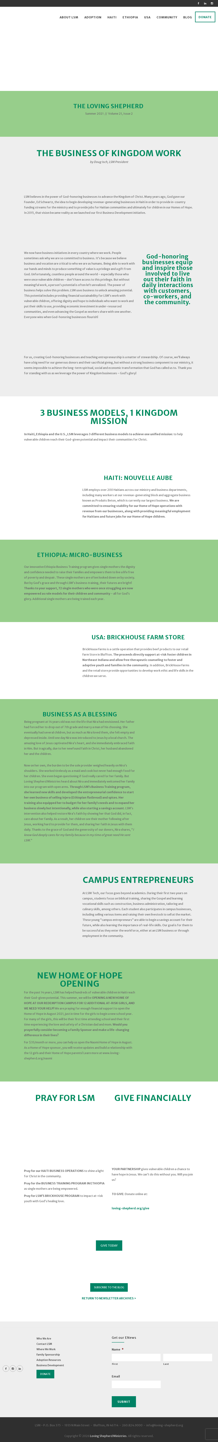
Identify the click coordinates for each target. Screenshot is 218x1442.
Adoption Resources (48, 1360)
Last (166, 1364)
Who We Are (43, 1338)
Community (167, 17)
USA (147, 17)
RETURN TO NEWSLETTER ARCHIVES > (109, 1298)
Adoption (92, 17)
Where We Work (46, 1349)
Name (118, 1349)
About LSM (69, 17)
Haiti (112, 17)
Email (116, 1376)
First (115, 1364)
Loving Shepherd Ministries (108, 1435)
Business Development (50, 1365)
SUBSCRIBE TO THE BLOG (109, 1287)
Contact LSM (44, 1344)
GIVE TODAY (109, 1245)
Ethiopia (130, 17)
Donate (205, 17)
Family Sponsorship (48, 1354)
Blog (187, 17)
